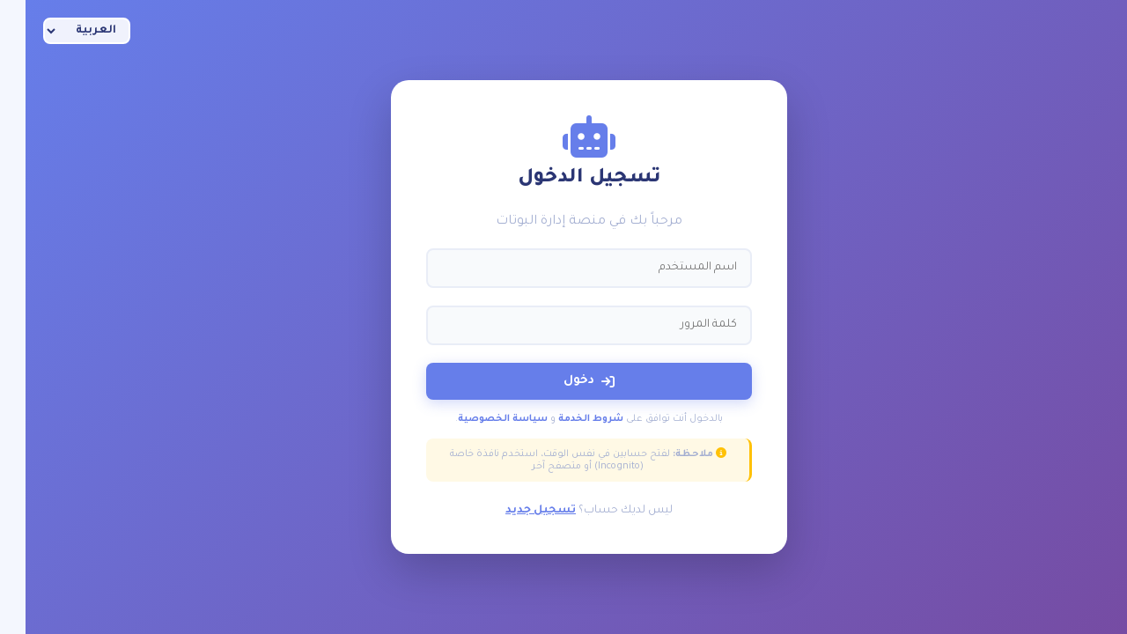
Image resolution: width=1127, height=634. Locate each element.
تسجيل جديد (515, 511)
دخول (563, 381)
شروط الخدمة (565, 419)
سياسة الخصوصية (477, 419)
